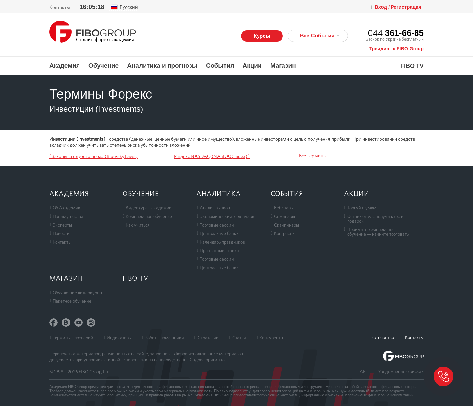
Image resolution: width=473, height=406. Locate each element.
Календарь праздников (222, 242)
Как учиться (138, 224)
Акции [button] (251, 65)
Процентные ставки (219, 250)
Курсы (262, 36)
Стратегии (208, 337)
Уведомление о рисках (401, 371)
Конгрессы (284, 233)
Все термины (313, 156)
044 (396, 33)
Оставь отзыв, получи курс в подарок (375, 219)
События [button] (220, 65)
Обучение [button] (103, 65)
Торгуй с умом (361, 207)
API (363, 371)
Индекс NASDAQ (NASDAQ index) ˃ (212, 156)
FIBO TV (412, 66)
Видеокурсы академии (149, 207)
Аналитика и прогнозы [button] (162, 65)
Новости (61, 233)
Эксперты (62, 224)
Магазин (283, 65)
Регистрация (406, 6)
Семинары (284, 216)
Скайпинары (286, 224)
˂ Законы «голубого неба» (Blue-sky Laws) (93, 156)
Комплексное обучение (149, 216)
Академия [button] (64, 65)
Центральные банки (219, 233)
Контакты (59, 7)
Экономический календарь (227, 216)
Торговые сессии (217, 224)
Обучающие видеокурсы (77, 292)
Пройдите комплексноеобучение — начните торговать (378, 232)
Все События (319, 35)
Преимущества (68, 216)
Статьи (239, 337)
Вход (381, 7)
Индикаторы (119, 337)
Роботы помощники (164, 337)
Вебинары (284, 207)
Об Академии (66, 207)
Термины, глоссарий (73, 337)
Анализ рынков (215, 207)
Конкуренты (271, 337)
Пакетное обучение (72, 301)
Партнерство (381, 337)
